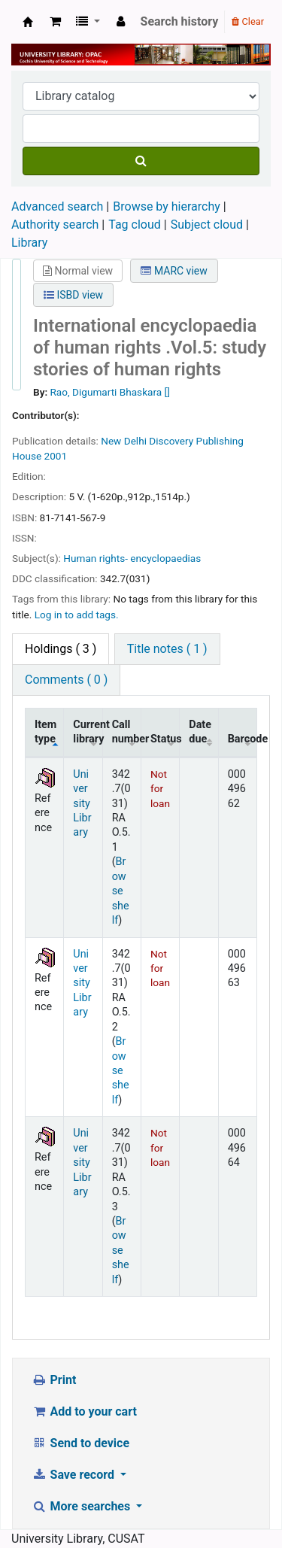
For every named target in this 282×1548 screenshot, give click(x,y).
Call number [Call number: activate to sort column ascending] (126, 731)
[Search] (141, 161)
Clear (248, 21)
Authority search (55, 224)
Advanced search (57, 206)
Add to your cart (84, 1411)
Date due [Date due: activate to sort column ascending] (200, 731)
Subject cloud (207, 224)
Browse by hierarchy (166, 206)
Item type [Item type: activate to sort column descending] (45, 731)
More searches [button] (82, 1506)
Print (54, 1380)
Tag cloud (134, 224)
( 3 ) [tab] (60, 649)
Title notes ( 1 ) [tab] (167, 649)
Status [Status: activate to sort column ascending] (165, 739)
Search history (180, 21)
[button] (55, 22)
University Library (28, 22)
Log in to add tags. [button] (77, 615)
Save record (74, 1475)
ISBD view (73, 295)
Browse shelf (120, 891)
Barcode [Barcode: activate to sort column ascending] (242, 739)
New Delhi (124, 441)
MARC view (174, 271)
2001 (56, 456)
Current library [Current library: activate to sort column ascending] (87, 731)
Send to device (80, 1443)
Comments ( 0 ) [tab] (66, 679)
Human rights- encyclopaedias (132, 558)
